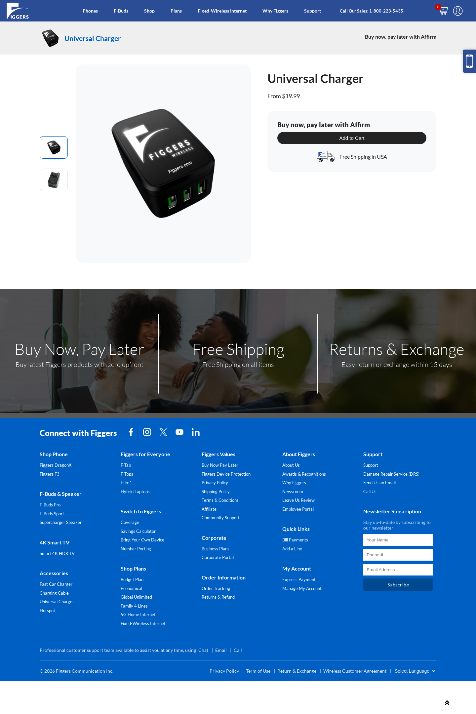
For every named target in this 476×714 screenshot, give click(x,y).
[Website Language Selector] (414, 671)
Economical (131, 588)
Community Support (221, 517)
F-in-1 (126, 482)
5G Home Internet (138, 614)
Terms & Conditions (220, 500)
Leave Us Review (298, 500)
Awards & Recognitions (304, 474)
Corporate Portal (218, 557)
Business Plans (215, 548)
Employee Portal (298, 509)
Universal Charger (57, 601)
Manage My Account (302, 588)
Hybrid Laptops (135, 491)
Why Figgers (275, 11)
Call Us (370, 491)
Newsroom (292, 491)
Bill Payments (295, 539)
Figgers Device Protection (226, 474)
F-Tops (127, 474)
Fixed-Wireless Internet (222, 11)
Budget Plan (132, 579)
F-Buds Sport (52, 513)
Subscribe (398, 584)
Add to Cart (352, 138)
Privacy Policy (215, 482)
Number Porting (136, 548)
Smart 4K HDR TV (57, 553)
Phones (90, 11)
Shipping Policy (216, 491)
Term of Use (258, 671)
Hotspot (47, 610)
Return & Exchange (296, 671)
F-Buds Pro (50, 504)
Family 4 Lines (134, 606)
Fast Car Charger (56, 584)
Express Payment (299, 579)
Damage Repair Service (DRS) (391, 474)
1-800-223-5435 (386, 11)
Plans (176, 11)
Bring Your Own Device (142, 539)
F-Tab (126, 465)
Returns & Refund (218, 597)
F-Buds (121, 11)
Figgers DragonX (55, 465)
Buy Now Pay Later (220, 465)
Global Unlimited (136, 597)
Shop (149, 11)
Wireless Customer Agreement (354, 671)
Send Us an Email (379, 482)
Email (221, 650)
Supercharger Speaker (61, 522)
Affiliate (209, 509)
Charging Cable (54, 593)
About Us (291, 465)
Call (238, 650)
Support (312, 11)
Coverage (130, 522)
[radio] (54, 147)
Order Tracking (216, 588)
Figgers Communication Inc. (84, 671)
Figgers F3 (50, 474)
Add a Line (292, 548)
